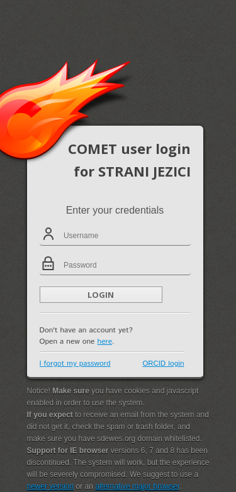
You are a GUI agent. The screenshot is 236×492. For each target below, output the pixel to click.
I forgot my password (75, 363)
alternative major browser (137, 486)
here (105, 341)
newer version (50, 486)
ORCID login (163, 363)
